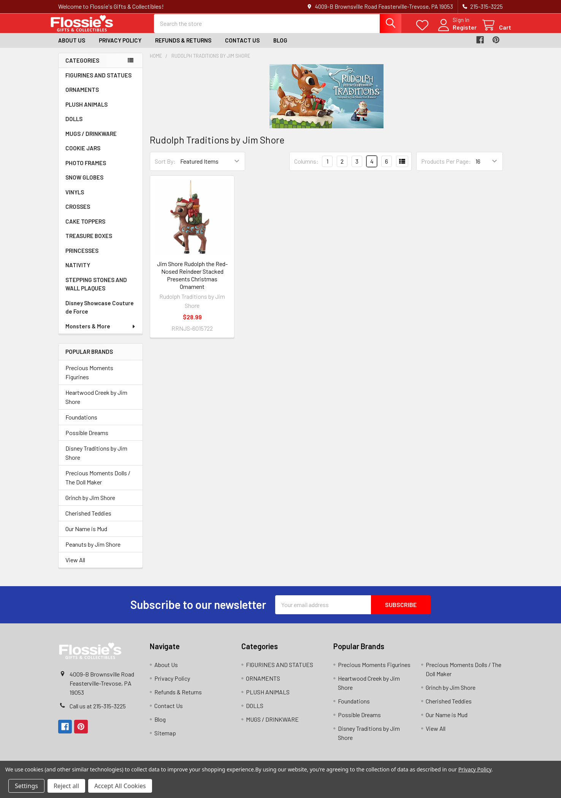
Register (456, 31)
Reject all (66, 786)
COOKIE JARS (82, 154)
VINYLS (74, 198)
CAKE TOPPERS (85, 227)
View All (75, 565)
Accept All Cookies (120, 786)
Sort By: (165, 167)
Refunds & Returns (183, 46)
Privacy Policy (120, 46)
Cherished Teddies (88, 519)
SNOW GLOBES (84, 183)
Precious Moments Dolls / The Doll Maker (97, 483)
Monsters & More (100, 332)
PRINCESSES (81, 257)
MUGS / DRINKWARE (91, 140)
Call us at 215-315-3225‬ (98, 712)
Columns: (306, 167)
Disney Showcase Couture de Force (99, 314)
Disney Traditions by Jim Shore (96, 459)
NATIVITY (77, 271)
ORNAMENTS (82, 96)
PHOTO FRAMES (85, 169)
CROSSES (77, 213)
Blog (280, 46)
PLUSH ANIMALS (86, 110)
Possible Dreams (86, 438)
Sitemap (165, 739)
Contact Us (242, 46)
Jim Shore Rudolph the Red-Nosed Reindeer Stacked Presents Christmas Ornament (192, 281)
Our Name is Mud (86, 534)
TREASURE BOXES (88, 242)
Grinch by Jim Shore (90, 503)
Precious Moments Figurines (89, 378)
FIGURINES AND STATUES (98, 81)
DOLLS (73, 125)
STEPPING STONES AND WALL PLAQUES (96, 290)
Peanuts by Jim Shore (92, 550)
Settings (26, 786)
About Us (71, 46)
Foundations (81, 423)
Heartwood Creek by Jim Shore (96, 403)
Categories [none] (82, 66)
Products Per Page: (446, 167)
